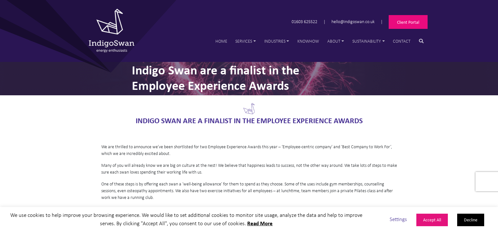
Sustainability (366, 41)
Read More (260, 223)
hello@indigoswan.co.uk (353, 21)
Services (243, 41)
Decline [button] (470, 220)
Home (221, 41)
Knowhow (308, 41)
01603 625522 (304, 21)
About (333, 41)
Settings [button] (398, 219)
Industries (274, 41)
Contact (402, 41)
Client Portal (408, 22)
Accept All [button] (432, 220)
